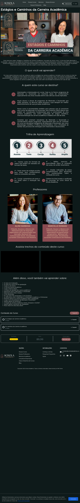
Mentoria (41, 2)
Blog (45, 5)
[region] (40, 498)
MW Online (60, 368)
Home (24, 2)
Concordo (73, 499)
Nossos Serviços (50, 2)
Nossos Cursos (32, 2)
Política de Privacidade (23, 500)
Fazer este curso (66, 339)
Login (75, 3)
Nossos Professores (35, 5)
